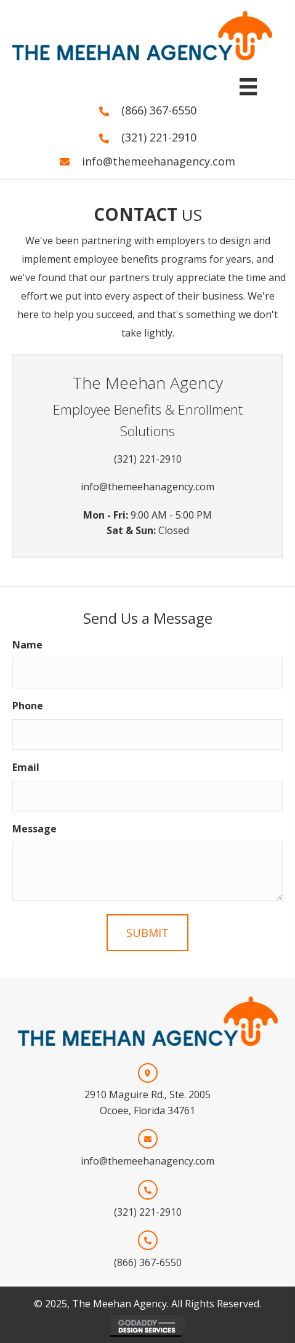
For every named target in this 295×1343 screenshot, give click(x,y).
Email (25, 767)
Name (27, 645)
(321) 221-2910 (158, 137)
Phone (27, 705)
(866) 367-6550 (158, 110)
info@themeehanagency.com (158, 161)
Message (34, 828)
